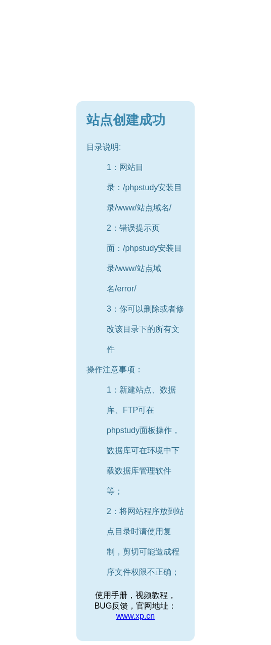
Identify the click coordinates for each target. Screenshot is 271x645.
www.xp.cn (135, 616)
